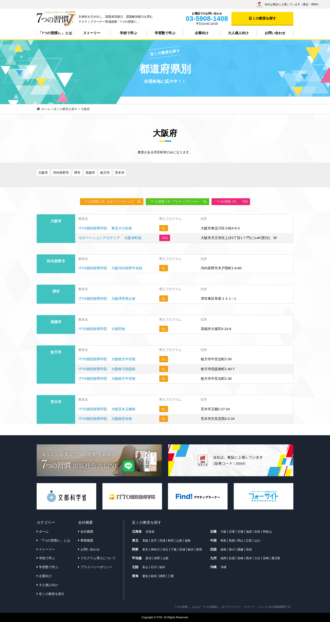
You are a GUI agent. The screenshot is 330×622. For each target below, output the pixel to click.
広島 (249, 540)
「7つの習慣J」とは (55, 33)
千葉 (174, 549)
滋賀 (249, 531)
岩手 (154, 540)
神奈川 (155, 549)
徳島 (223, 549)
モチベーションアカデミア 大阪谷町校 (110, 238)
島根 (232, 540)
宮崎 (266, 558)
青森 (145, 540)
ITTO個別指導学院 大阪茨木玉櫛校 (107, 409)
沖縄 (223, 567)
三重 (171, 576)
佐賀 (232, 558)
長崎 (240, 558)
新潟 (148, 558)
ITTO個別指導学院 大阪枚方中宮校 (107, 359)
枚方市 (105, 172)
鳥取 (223, 540)
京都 (240, 531)
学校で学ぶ (128, 33)
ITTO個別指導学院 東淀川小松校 (105, 228)
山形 (179, 540)
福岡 (223, 558)
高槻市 (90, 172)
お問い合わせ (275, 33)
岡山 (240, 540)
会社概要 (86, 531)
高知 (249, 549)
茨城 (182, 549)
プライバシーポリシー (96, 567)
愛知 (145, 576)
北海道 (150, 531)
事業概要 (86, 540)
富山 (145, 567)
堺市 (77, 172)
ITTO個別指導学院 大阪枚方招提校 (107, 369)
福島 (188, 540)
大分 (257, 558)
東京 (145, 549)
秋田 (171, 540)
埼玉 (165, 549)
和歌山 (267, 531)
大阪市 (43, 172)
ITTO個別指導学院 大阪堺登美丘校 (107, 298)
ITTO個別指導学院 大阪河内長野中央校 (110, 268)
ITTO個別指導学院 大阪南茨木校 (105, 419)
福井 (162, 567)
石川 (154, 567)
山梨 (165, 558)
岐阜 (154, 576)
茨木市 (119, 172)
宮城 (162, 540)
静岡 (162, 576)
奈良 (257, 531)
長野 (157, 558)
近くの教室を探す (262, 18)
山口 (257, 540)
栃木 (191, 549)
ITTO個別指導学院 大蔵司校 (102, 329)
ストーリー (91, 33)
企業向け (202, 33)
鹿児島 (275, 558)
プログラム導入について (98, 558)
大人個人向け (238, 33)
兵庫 (232, 531)
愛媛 (240, 549)
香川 (232, 549)
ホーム (44, 531)
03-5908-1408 (207, 18)
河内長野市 (61, 172)
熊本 (249, 558)
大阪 (223, 531)
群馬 (199, 549)
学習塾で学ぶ (165, 33)
